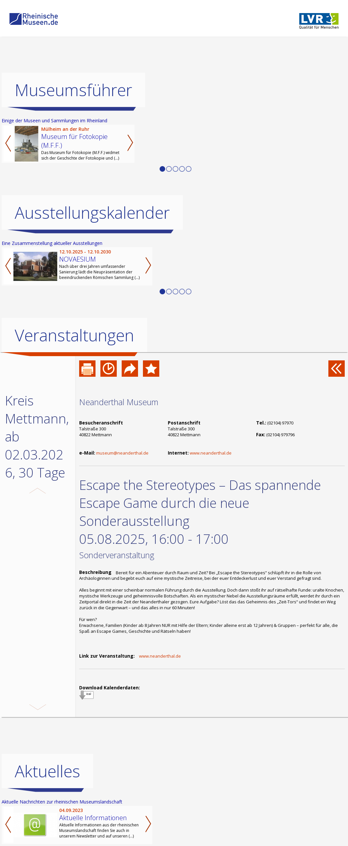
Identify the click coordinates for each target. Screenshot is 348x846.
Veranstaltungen (74, 335)
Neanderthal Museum (118, 401)
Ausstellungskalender (92, 212)
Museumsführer (73, 90)
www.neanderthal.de (211, 453)
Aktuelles (47, 787)
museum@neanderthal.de (122, 453)
